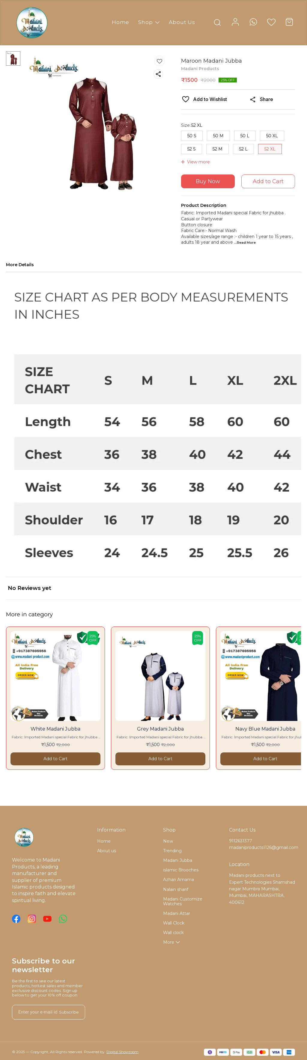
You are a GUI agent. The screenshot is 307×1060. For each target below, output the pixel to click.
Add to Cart (268, 181)
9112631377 (240, 841)
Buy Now (208, 181)
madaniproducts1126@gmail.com (262, 847)
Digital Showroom (122, 1052)
